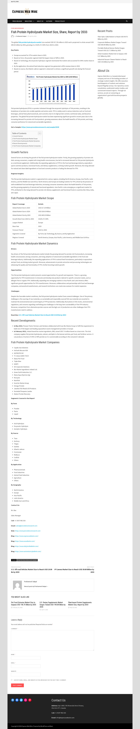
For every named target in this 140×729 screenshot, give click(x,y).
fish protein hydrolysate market (30, 42)
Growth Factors (18, 136)
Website (13, 671)
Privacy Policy (60, 21)
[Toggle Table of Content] (39, 133)
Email (13, 663)
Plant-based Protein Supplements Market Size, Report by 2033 (80, 603)
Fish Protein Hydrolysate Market (27, 560)
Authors (49, 21)
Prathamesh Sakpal (21, 36)
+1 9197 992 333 (60, 713)
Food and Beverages (17, 28)
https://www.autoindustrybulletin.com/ (28, 551)
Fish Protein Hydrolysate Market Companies (27, 146)
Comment (14, 628)
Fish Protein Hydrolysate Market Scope (25, 138)
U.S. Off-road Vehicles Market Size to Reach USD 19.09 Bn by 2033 (42, 315)
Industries (28, 21)
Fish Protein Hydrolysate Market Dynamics (26, 141)
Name (13, 654)
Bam (51, 726)
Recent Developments (20, 143)
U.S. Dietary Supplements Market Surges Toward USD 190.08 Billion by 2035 (52, 604)
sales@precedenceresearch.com (26, 526)
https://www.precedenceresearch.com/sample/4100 (40, 127)
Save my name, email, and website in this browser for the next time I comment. (40, 680)
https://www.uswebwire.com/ (25, 541)
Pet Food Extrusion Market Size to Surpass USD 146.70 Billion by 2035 (23, 603)
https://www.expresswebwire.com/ (26, 536)
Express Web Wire (27, 726)
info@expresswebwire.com (65, 718)
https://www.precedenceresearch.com (27, 531)
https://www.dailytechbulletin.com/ (27, 546)
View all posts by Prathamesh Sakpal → (36, 586)
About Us (40, 21)
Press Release (17, 21)
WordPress (44, 726)
